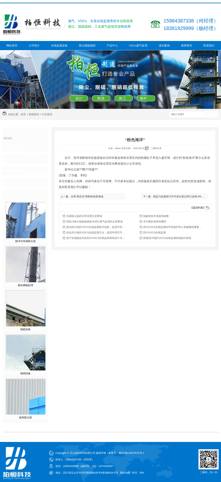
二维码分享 (156, 148)
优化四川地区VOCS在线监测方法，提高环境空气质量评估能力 (95, 232)
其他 (11, 182)
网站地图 (125, 472)
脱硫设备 (25, 329)
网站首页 (11, 45)
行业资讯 (47, 114)
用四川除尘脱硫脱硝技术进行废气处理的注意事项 (94, 221)
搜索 (212, 114)
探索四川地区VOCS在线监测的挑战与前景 (167, 238)
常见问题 (14, 171)
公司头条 (14, 147)
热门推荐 (14, 194)
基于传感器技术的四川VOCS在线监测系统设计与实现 (95, 238)
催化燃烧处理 (25, 285)
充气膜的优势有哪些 (154, 221)
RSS (135, 472)
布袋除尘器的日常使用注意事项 (84, 216)
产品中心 (112, 45)
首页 (23, 114)
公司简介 (34, 45)
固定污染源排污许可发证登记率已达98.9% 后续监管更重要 (186, 196)
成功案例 (164, 45)
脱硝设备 (25, 373)
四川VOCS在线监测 (154, 232)
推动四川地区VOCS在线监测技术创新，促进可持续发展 (95, 227)
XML (142, 472)
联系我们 (208, 45)
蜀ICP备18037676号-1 (131, 452)
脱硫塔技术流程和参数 (156, 216)
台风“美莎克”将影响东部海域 (87, 196)
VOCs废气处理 (138, 45)
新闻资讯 (186, 45)
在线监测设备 (59, 45)
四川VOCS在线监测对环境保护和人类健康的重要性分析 (172, 227)
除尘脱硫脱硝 (87, 45)
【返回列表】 (198, 207)
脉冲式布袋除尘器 (25, 241)
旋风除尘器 (25, 417)
